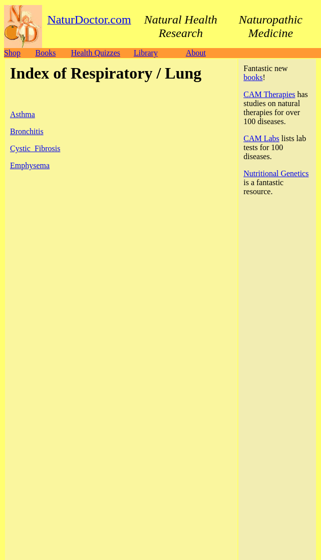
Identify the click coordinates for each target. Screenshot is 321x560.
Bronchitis (27, 131)
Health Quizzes (95, 53)
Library (146, 53)
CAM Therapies (269, 94)
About (196, 53)
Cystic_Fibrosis (35, 148)
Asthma (22, 114)
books (252, 77)
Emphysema (30, 165)
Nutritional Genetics (275, 173)
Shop (12, 53)
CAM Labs (261, 138)
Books (45, 53)
